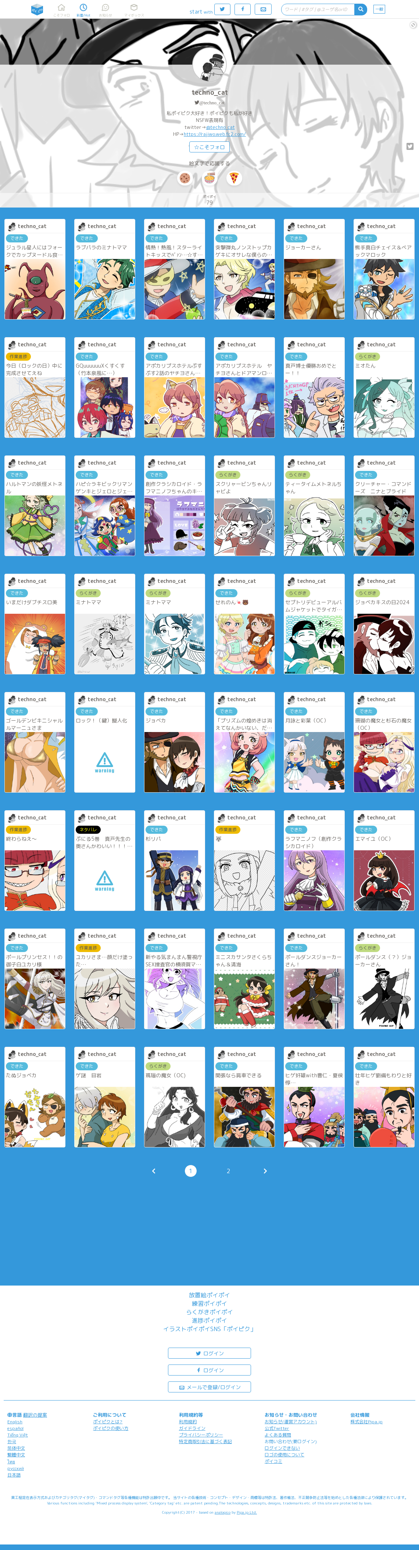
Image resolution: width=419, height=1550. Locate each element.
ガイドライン (192, 1428)
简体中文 (16, 1448)
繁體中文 (16, 1455)
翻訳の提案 (35, 1415)
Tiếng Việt (17, 1435)
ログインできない (282, 1448)
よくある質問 (278, 1435)
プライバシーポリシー (201, 1435)
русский (15, 1468)
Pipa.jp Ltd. (247, 1512)
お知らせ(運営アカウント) (291, 1422)
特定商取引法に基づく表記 (205, 1441)
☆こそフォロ (209, 147)
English (14, 1422)
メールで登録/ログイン (210, 1386)
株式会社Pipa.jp (366, 1422)
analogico (222, 1512)
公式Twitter (277, 1428)
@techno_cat (211, 102)
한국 (11, 1441)
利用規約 (188, 1422)
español (15, 1428)
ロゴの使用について (284, 1455)
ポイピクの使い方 (110, 1428)
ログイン (209, 1353)
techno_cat (209, 92)
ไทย (11, 1462)
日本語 (14, 1475)
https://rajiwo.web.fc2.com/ (215, 134)
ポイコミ (273, 1461)
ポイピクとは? (107, 1422)
